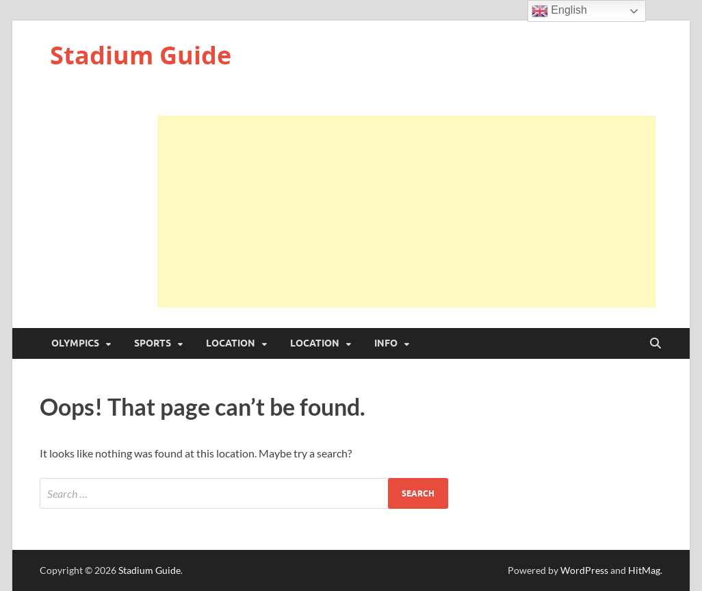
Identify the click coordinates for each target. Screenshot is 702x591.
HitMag (644, 570)
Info (386, 343)
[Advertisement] (406, 211)
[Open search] (655, 344)
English (559, 11)
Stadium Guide (140, 55)
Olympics (75, 343)
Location (230, 343)
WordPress (584, 570)
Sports (152, 343)
